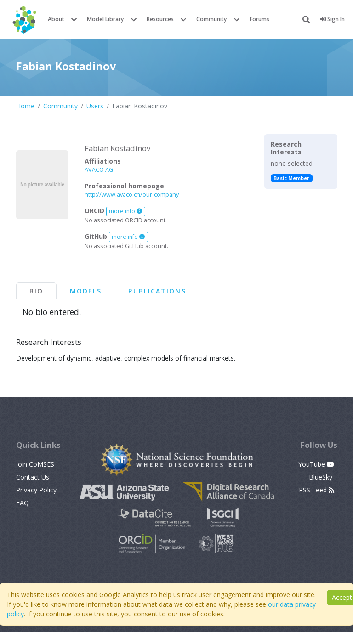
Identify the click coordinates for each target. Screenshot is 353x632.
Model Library (105, 19)
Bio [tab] (36, 291)
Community (211, 19)
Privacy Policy (36, 489)
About (56, 19)
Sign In (332, 19)
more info (125, 211)
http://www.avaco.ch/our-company (132, 194)
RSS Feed (316, 489)
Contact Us (32, 477)
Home (25, 106)
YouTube (316, 464)
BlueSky (321, 477)
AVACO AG (99, 170)
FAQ (22, 502)
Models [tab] (86, 291)
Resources (160, 19)
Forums (259, 19)
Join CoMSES (35, 464)
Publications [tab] (157, 291)
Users (94, 106)
